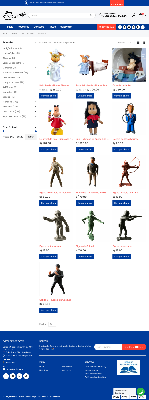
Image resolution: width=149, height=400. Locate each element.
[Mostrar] (130, 42)
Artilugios (7, 106)
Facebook (6, 376)
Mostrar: (122, 42)
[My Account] (134, 15)
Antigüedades (10, 48)
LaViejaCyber (9, 53)
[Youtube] (129, 27)
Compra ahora (48, 95)
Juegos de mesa (11, 82)
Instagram (19, 376)
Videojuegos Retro (12, 62)
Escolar (6, 96)
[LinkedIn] (138, 27)
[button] (138, 42)
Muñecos (39, 27)
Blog (53, 27)
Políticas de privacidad (95, 377)
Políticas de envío (93, 373)
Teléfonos (8, 87)
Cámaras (7, 67)
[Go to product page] (56, 65)
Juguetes (7, 92)
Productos (67, 366)
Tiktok (26, 376)
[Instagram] (133, 27)
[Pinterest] (124, 27)
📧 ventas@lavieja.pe (13, 369)
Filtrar (31, 137)
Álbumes (7, 58)
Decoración (8, 111)
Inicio (10, 27)
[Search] (91, 15)
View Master (9, 77)
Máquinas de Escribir (13, 72)
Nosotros (23, 27)
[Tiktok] (143, 27)
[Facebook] (120, 27)
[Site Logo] (15, 15)
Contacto (66, 27)
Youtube (13, 376)
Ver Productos (117, 3)
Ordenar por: (45, 42)
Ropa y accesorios (12, 116)
